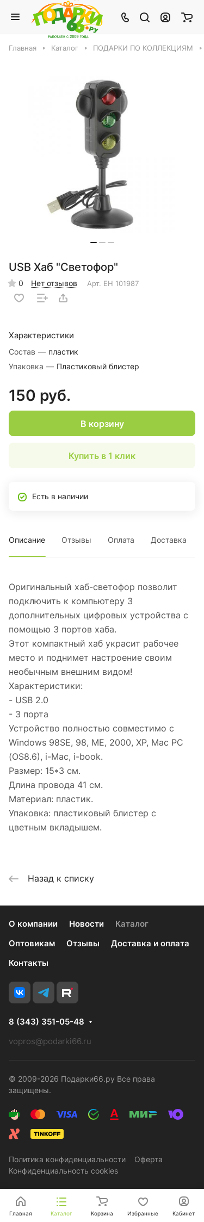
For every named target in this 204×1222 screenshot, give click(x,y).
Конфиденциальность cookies (63, 1170)
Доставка (169, 539)
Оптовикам (32, 943)
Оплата (121, 539)
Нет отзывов (54, 283)
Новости (86, 924)
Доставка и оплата (150, 943)
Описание (27, 539)
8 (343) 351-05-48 (46, 1022)
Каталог (132, 924)
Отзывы (76, 539)
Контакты (28, 963)
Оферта (148, 1159)
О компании (33, 924)
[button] (93, 242)
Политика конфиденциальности (67, 1159)
